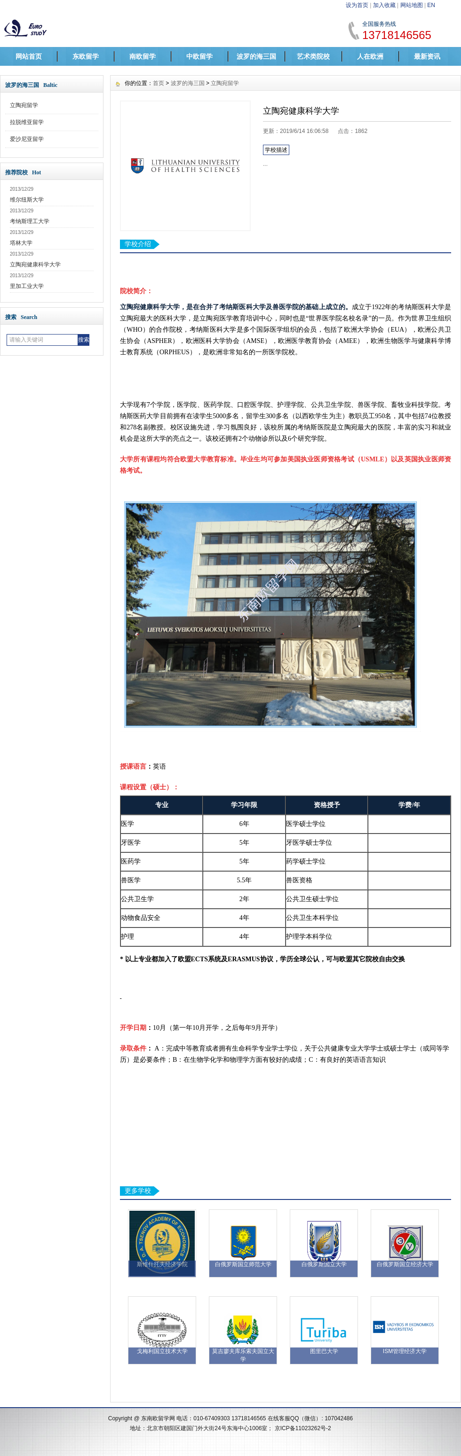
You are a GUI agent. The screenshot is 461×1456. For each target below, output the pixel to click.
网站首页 (29, 56)
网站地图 (411, 5)
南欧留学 (142, 56)
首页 (158, 83)
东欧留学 (85, 56)
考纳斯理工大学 (29, 221)
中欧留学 (199, 56)
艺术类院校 (313, 56)
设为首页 (357, 5)
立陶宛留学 (24, 105)
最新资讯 (427, 56)
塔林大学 (21, 243)
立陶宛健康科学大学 (35, 264)
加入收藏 (384, 5)
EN (431, 5)
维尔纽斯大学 (27, 199)
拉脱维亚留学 (27, 122)
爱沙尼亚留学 (27, 139)
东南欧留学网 (158, 1418)
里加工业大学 (27, 286)
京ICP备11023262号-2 (303, 1428)
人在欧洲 (370, 56)
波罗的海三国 (256, 56)
